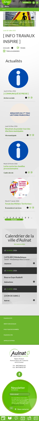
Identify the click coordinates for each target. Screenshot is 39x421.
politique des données (18, 405)
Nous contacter (23, 409)
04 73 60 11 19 (20, 367)
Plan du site (8, 318)
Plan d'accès (8, 335)
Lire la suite (6, 48)
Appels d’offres (9, 340)
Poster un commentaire (12, 51)
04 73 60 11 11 (21, 365)
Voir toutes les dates (19, 244)
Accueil (3, 9)
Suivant (14, 219)
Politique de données (11, 329)
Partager (22, 48)
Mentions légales (10, 324)
